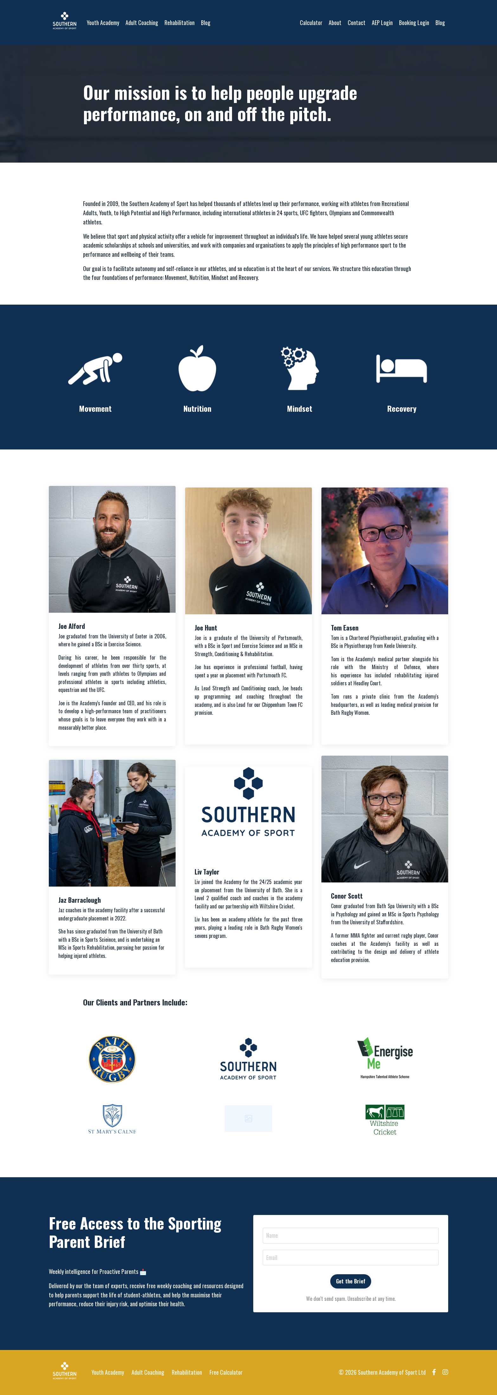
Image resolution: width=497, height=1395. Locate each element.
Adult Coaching (142, 22)
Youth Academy (103, 22)
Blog (205, 22)
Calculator (311, 22)
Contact (356, 22)
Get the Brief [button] (350, 1281)
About (335, 22)
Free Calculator (226, 1372)
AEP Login (382, 22)
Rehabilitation (180, 22)
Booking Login (414, 22)
